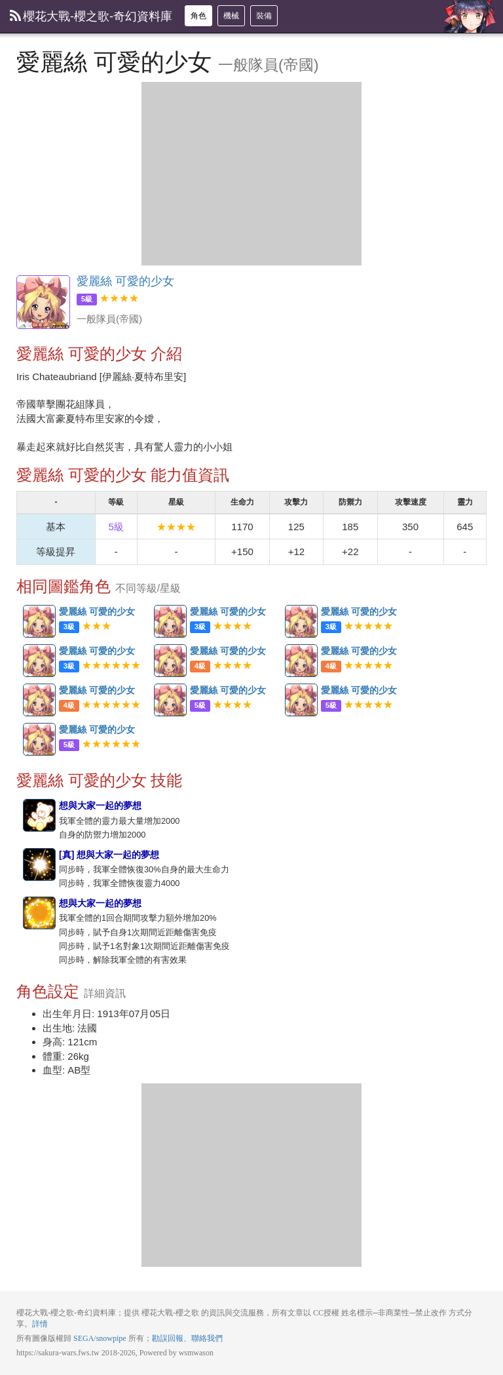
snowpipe (111, 1338)
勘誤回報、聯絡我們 (187, 1338)
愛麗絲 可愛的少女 (43, 302)
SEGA (83, 1338)
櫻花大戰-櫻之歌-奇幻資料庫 (91, 16)
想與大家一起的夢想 (40, 816)
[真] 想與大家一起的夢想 (40, 865)
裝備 (264, 15)
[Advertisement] (251, 173)
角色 (198, 15)
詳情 (40, 1323)
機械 (231, 15)
